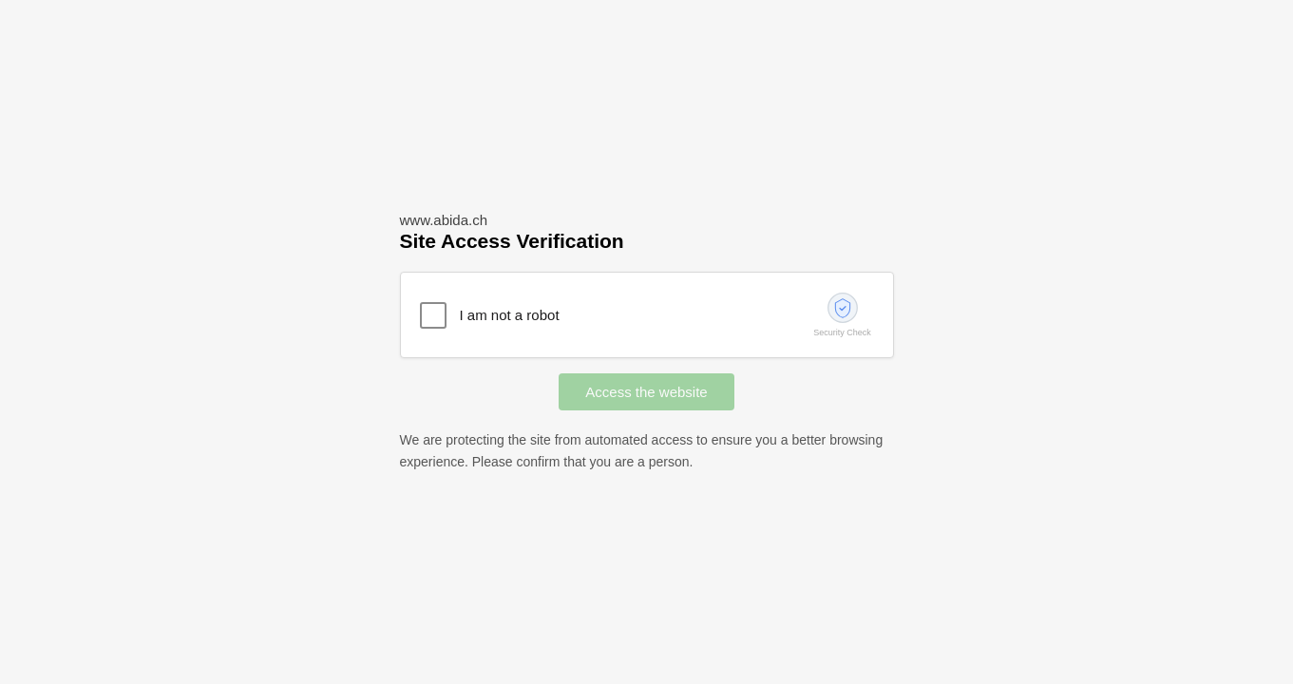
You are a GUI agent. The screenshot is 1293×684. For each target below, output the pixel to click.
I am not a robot (510, 315)
